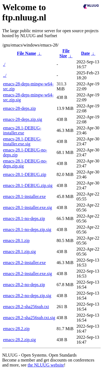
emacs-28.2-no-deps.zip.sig (27, 295)
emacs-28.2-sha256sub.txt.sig (29, 317)
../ (4, 75)
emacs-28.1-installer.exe (24, 196)
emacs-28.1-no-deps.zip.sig (27, 229)
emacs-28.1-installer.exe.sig (27, 207)
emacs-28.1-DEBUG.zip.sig (27, 185)
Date (85, 53)
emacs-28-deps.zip (19, 108)
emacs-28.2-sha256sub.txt (26, 306)
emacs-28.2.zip (16, 328)
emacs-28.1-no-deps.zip (24, 218)
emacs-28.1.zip (16, 240)
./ (4, 64)
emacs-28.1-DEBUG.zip (24, 174)
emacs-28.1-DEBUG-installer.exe (22, 130)
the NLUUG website (45, 365)
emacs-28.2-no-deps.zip (24, 284)
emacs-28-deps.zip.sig (22, 119)
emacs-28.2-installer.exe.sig (27, 273)
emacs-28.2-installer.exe (24, 262)
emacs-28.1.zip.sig (19, 251)
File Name (26, 53)
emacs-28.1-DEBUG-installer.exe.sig (22, 141)
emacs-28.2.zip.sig (19, 339)
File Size (64, 53)
